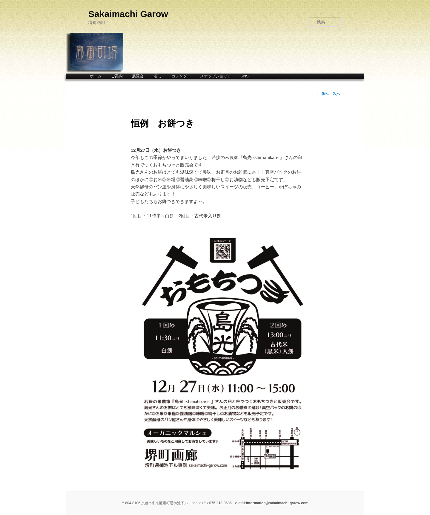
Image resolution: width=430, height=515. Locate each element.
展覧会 (138, 76)
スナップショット (215, 76)
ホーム (96, 76)
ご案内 (117, 76)
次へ (339, 94)
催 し (157, 76)
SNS (245, 76)
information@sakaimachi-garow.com (277, 503)
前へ (322, 94)
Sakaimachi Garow (128, 14)
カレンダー (181, 76)
